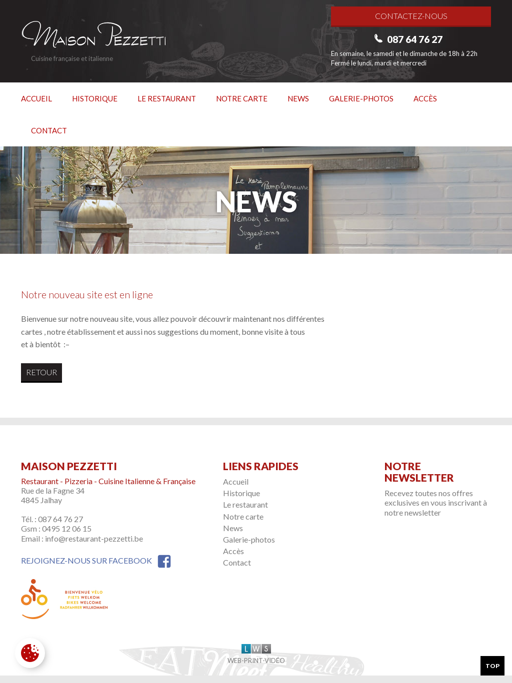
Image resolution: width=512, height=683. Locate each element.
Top (493, 666)
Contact (49, 130)
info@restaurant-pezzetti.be (94, 538)
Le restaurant (167, 98)
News (298, 98)
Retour (41, 372)
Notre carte (242, 98)
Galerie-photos (361, 98)
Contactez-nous (411, 15)
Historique (95, 98)
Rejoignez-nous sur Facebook (96, 560)
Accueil (36, 98)
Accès (425, 98)
